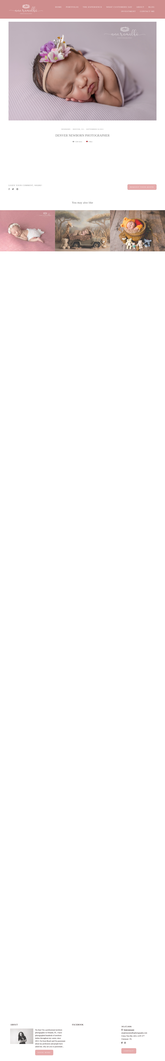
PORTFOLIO (72, 7)
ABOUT (140, 7)
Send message (129, 1034)
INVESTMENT (128, 11)
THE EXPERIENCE (92, 7)
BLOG (151, 7)
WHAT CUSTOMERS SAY (119, 7)
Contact (129, 1055)
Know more (44, 1057)
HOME (58, 7)
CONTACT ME (147, 11)
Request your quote (142, 958)
